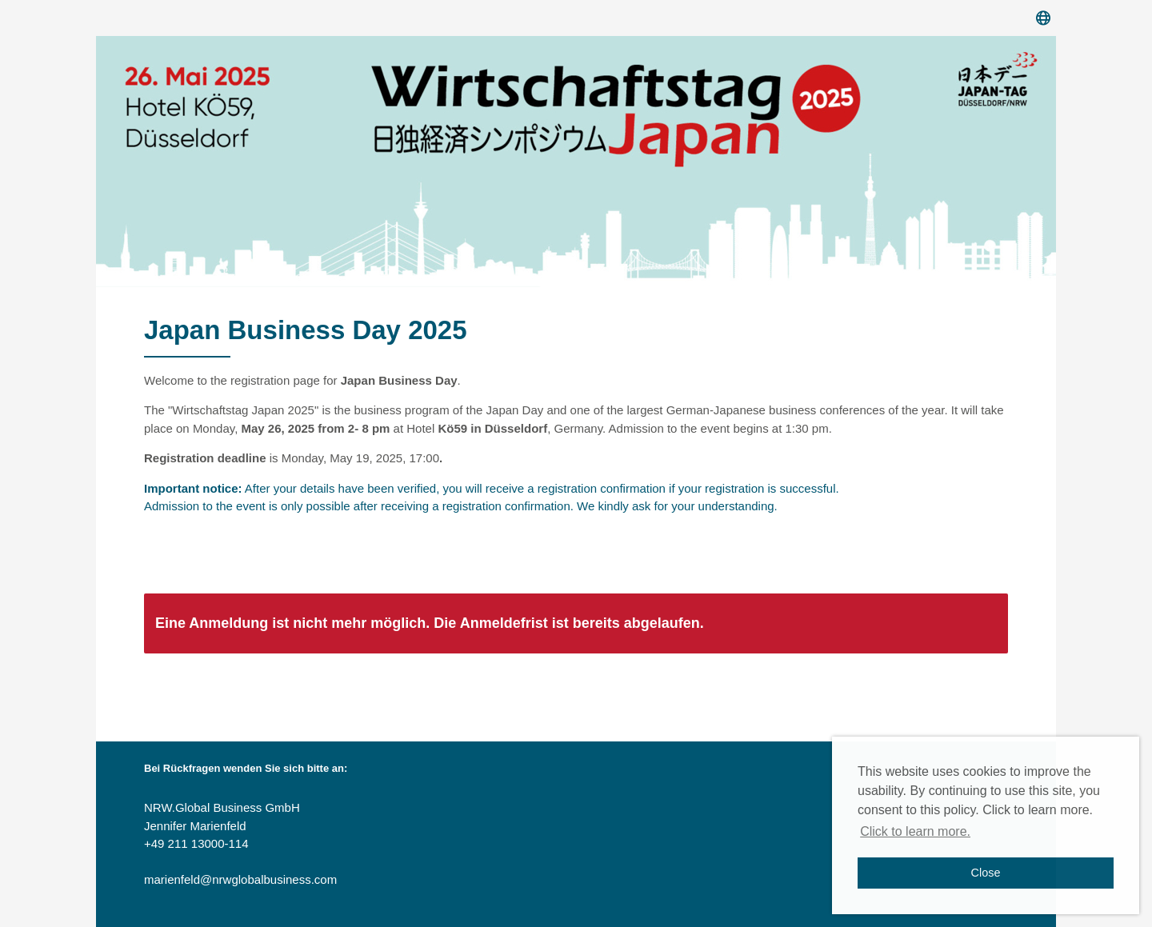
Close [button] (986, 872)
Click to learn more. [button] (915, 831)
